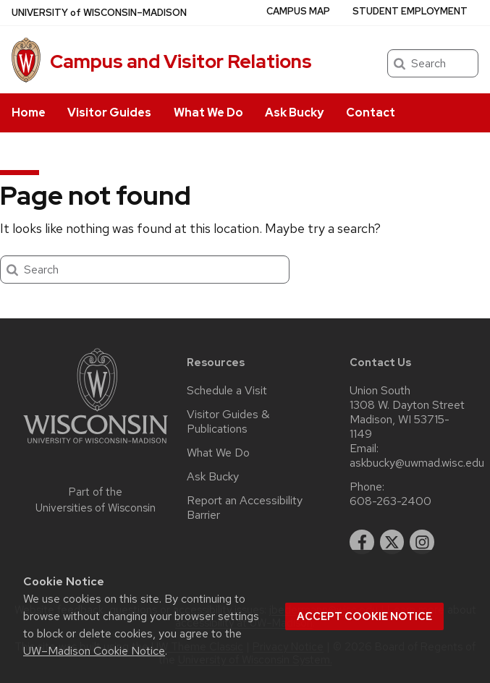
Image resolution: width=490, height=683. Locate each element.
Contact (370, 112)
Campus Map (298, 11)
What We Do (208, 112)
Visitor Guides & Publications (228, 421)
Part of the (95, 500)
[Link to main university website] (95, 446)
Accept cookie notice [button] (364, 616)
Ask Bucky (294, 112)
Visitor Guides (109, 112)
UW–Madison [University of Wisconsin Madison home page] (99, 13)
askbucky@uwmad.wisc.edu (417, 463)
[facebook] (362, 542)
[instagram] (422, 542)
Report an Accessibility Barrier (245, 507)
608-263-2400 (390, 501)
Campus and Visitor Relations (181, 61)
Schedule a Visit (227, 390)
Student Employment (410, 11)
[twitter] (392, 542)
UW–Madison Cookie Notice (94, 650)
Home (29, 112)
